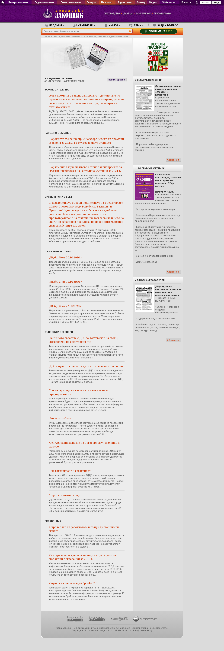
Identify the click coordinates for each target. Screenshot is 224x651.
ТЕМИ (136, 25)
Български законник (18, 2)
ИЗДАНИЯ (54, 25)
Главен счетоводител (71, 2)
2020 (86, 36)
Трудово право (125, 2)
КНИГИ (112, 25)
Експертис (92, 2)
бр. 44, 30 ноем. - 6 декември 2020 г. (109, 36)
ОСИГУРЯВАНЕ (143, 14)
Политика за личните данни (87, 628)
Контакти (186, 2)
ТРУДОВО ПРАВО (162, 14)
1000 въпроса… (169, 2)
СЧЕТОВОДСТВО (112, 14)
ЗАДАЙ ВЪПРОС (166, 25)
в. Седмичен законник (68, 36)
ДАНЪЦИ (127, 14)
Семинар (141, 2)
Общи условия (63, 628)
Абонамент (173, 159)
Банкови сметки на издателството (150, 628)
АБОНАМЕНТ (158, 31)
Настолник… (107, 2)
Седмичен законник (44, 2)
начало (49, 36)
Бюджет (153, 2)
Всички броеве (117, 79)
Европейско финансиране (116, 628)
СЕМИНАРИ (84, 25)
